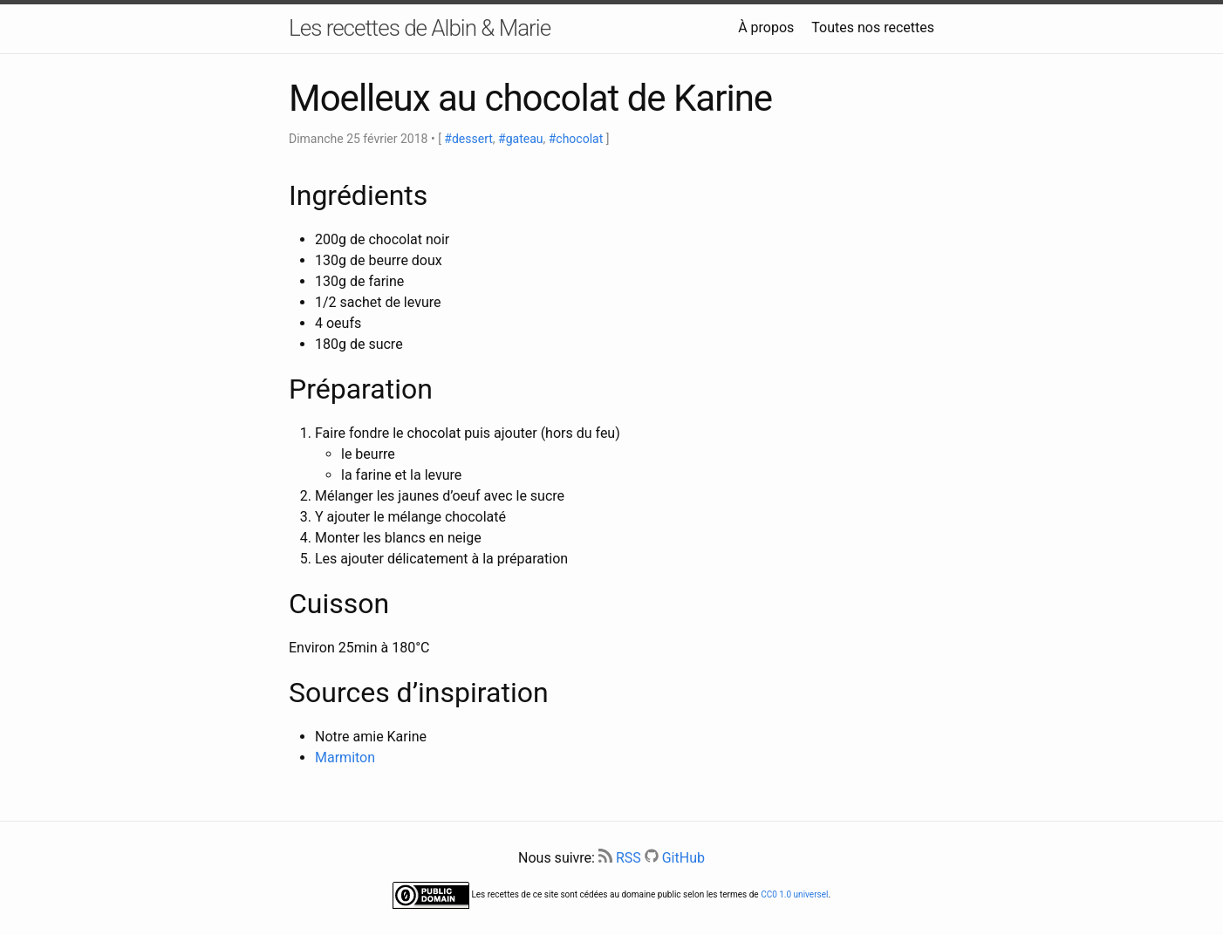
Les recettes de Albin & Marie (419, 28)
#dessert (468, 139)
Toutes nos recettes (872, 27)
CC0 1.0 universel (794, 894)
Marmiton (345, 757)
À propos (766, 27)
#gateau (520, 139)
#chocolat (576, 139)
